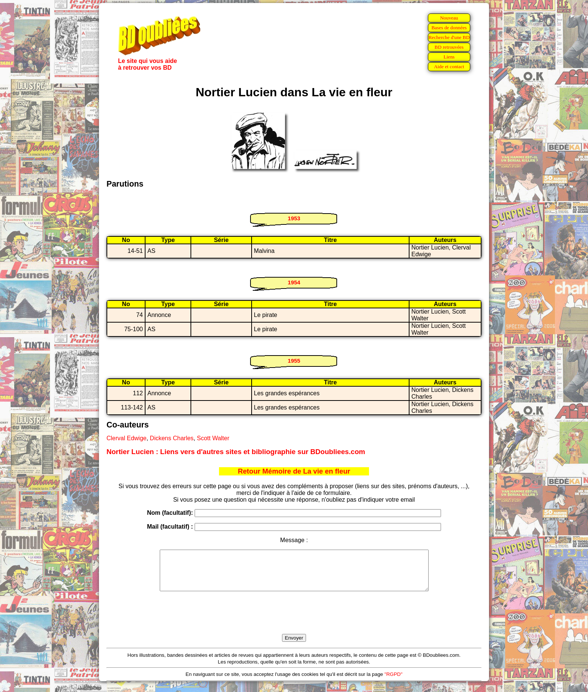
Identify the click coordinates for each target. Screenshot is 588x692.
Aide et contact (449, 66)
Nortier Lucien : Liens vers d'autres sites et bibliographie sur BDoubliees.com (235, 452)
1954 (294, 282)
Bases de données (448, 27)
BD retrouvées (449, 47)
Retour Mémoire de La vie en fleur (294, 471)
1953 (294, 218)
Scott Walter (213, 438)
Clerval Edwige (126, 438)
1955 (294, 360)
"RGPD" (393, 682)
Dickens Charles (172, 438)
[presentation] (294, 621)
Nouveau (449, 18)
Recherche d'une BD (449, 37)
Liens (449, 57)
